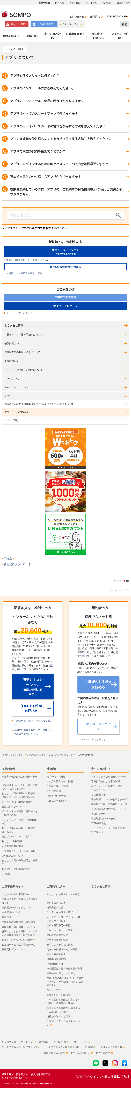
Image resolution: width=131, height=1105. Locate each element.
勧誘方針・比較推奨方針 (15, 1074)
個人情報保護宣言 (40, 1074)
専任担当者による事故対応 (105, 781)
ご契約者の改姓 (55, 963)
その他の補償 (54, 791)
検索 (124, 24)
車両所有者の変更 (56, 954)
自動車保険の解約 (56, 959)
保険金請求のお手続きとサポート (109, 809)
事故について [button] (11, 360)
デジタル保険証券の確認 (60, 912)
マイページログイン (71, 24)
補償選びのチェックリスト (16, 907)
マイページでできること (19, 312)
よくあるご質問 (13, 325)
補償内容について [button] (14, 343)
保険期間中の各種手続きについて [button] (22, 352)
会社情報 (45, 1041)
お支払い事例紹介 (56, 800)
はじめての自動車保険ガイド (17, 894)
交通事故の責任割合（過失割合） (20, 921)
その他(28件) (11, 420)
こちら (63, 228)
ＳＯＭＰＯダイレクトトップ (18, 1041)
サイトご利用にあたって (15, 1078)
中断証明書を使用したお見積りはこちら (29, 260)
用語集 (9, 558)
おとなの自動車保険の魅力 (16, 868)
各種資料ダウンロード (17, 564)
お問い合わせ (78, 16)
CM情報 (6, 873)
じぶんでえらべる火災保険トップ (21, 1047)
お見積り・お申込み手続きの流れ (24, 273)
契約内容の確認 (55, 907)
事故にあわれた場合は (58, 994)
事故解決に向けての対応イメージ (109, 804)
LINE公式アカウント (13, 855)
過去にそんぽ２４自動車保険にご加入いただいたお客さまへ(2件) (39, 404)
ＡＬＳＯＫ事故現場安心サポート (109, 776)
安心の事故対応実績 (12, 846)
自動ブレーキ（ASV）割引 (16, 836)
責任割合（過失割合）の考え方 (18, 926)
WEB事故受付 (98, 823)
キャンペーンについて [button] (16, 387)
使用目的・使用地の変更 (60, 944)
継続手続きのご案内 (57, 902)
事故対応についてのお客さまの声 (109, 799)
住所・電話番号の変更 (58, 925)
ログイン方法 (54, 990)
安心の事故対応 (100, 768)
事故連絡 (18, 24)
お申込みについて (82, 1052)
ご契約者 (46, 24)
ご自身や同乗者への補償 (60, 781)
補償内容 (52, 768)
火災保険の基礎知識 (112, 1047)
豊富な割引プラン (11, 806)
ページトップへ (121, 590)
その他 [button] (8, 396)
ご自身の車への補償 (57, 786)
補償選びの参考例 (56, 795)
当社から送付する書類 (58, 1016)
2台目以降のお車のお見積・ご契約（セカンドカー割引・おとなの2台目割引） (65, 982)
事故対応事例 (98, 813)
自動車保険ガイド (13, 886)
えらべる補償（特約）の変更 (62, 949)
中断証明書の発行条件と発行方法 (64, 968)
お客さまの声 (104, 1052)
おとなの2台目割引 (12, 841)
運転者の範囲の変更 (57, 935)
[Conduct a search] (60, 215)
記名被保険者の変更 (57, 939)
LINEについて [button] (11, 378)
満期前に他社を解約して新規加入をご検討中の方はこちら (33, 732)
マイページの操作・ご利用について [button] (23, 369)
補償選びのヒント (11, 912)
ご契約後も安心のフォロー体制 (18, 850)
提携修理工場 (98, 794)
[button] (10, 36)
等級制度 (6, 917)
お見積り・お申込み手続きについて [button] (23, 334)
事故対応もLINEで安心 (103, 818)
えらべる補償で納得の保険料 (17, 801)
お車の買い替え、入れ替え (61, 973)
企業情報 (96, 16)
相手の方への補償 (56, 776)
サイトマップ (82, 1041)
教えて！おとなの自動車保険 (18, 939)
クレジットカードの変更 (60, 930)
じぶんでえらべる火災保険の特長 (62, 1047)
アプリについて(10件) (16, 412)
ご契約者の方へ (56, 886)
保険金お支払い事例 (55, 1052)
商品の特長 (8, 768)
